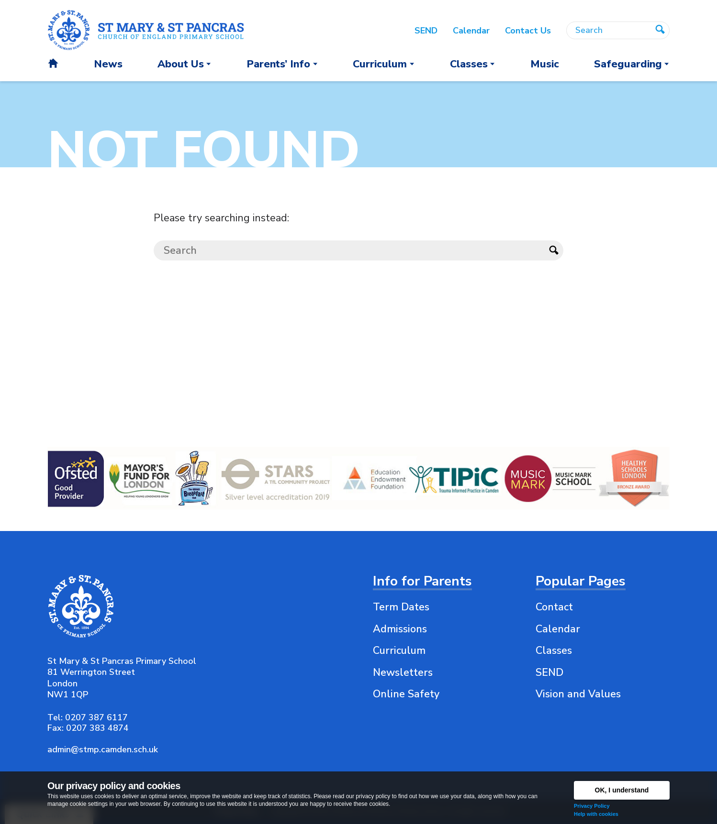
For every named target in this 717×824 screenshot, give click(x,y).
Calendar (558, 629)
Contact (554, 607)
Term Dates (401, 607)
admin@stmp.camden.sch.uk (102, 749)
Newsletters (403, 672)
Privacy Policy (592, 806)
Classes (554, 650)
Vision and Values (578, 694)
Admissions (400, 629)
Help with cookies (596, 814)
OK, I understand (622, 790)
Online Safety (406, 694)
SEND (549, 672)
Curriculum (399, 650)
